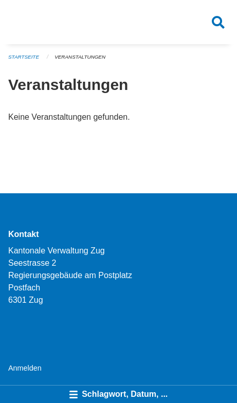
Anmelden (25, 368)
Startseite (23, 57)
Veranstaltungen (79, 57)
